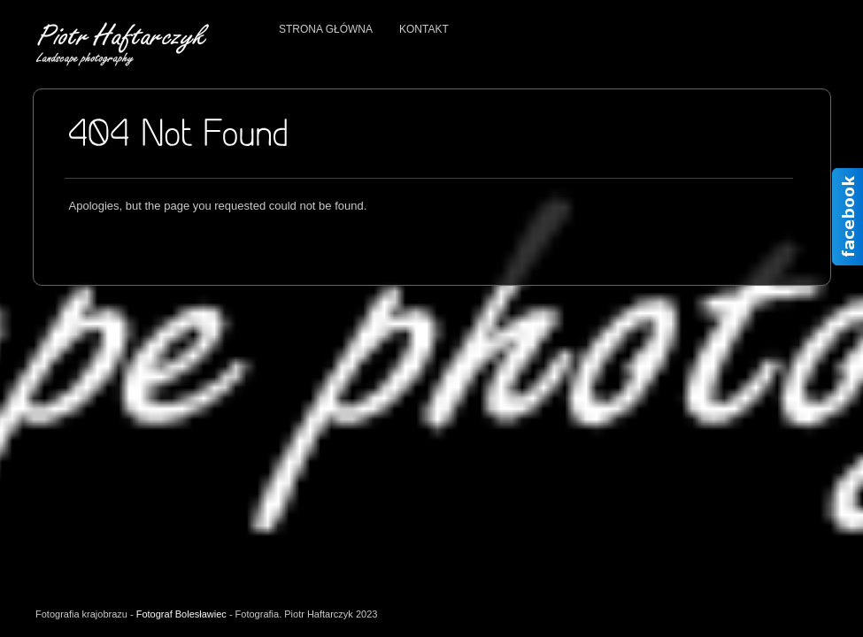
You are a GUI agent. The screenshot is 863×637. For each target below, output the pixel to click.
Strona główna (326, 29)
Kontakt (424, 29)
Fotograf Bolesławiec (181, 614)
